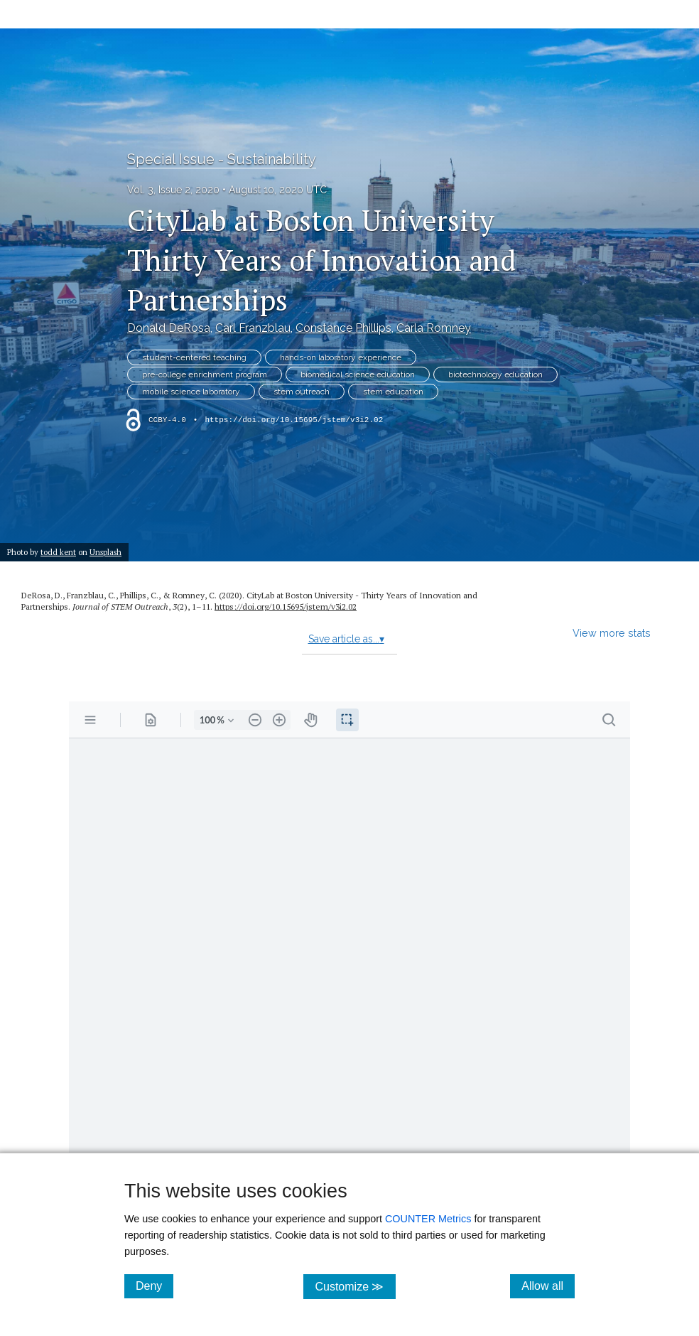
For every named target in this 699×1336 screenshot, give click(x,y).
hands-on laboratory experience (340, 357)
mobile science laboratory (191, 392)
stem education (393, 392)
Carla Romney (433, 328)
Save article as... (346, 639)
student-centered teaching (194, 357)
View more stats (612, 633)
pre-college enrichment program (204, 374)
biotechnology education (495, 374)
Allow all (548, 1285)
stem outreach (301, 392)
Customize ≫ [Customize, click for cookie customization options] (355, 1286)
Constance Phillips (343, 328)
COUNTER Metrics (428, 1218)
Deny (154, 1285)
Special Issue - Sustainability (221, 159)
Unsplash (105, 551)
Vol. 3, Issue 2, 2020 (173, 189)
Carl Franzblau (253, 328)
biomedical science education (357, 374)
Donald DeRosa (168, 328)
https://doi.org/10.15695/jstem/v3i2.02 (294, 420)
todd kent (58, 551)
